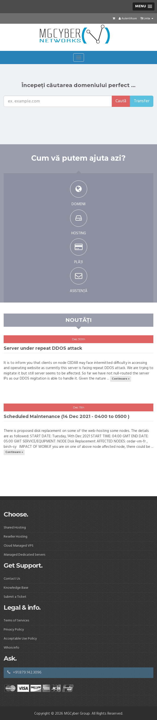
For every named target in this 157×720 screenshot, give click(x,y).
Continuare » (121, 379)
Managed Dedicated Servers (24, 555)
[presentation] (41, 116)
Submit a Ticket (15, 597)
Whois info (11, 648)
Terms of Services (16, 620)
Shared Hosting (15, 527)
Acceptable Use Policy (20, 638)
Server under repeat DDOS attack (43, 348)
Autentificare (128, 18)
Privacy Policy (14, 629)
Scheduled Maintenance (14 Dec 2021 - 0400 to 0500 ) (66, 416)
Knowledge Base (16, 588)
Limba (146, 18)
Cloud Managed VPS (18, 546)
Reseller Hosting (15, 537)
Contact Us (12, 579)
